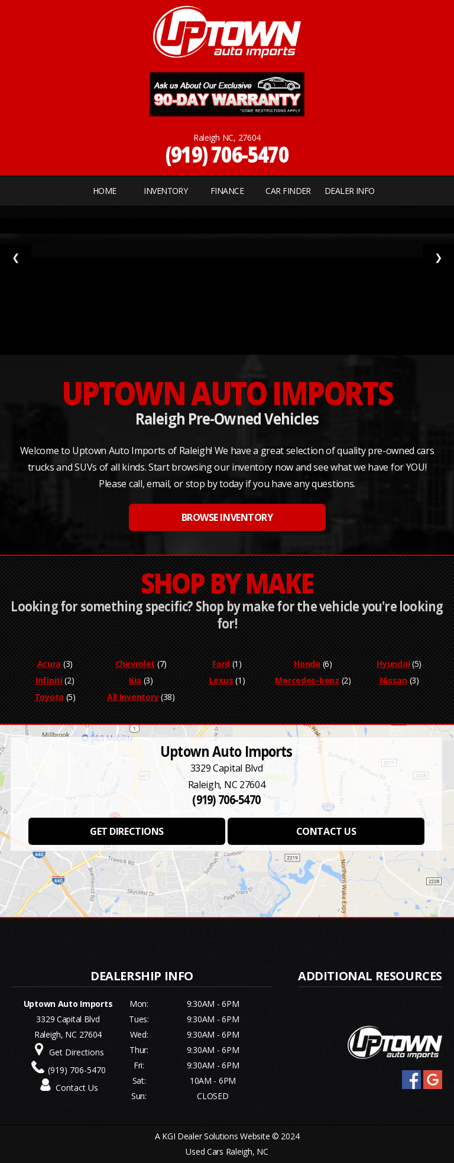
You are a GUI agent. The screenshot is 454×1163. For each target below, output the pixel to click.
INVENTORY (165, 190)
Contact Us (77, 1087)
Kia (135, 680)
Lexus (221, 680)
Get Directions (76, 1052)
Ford (221, 663)
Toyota (49, 696)
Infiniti (49, 680)
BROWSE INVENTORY (227, 517)
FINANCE (227, 190)
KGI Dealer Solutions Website (216, 1136)
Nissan (393, 680)
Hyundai (393, 663)
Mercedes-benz (307, 680)
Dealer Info (350, 190)
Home (104, 190)
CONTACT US (326, 831)
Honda (307, 663)
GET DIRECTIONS (126, 831)
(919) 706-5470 (227, 154)
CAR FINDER (287, 190)
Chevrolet (135, 663)
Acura (49, 663)
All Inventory (132, 696)
